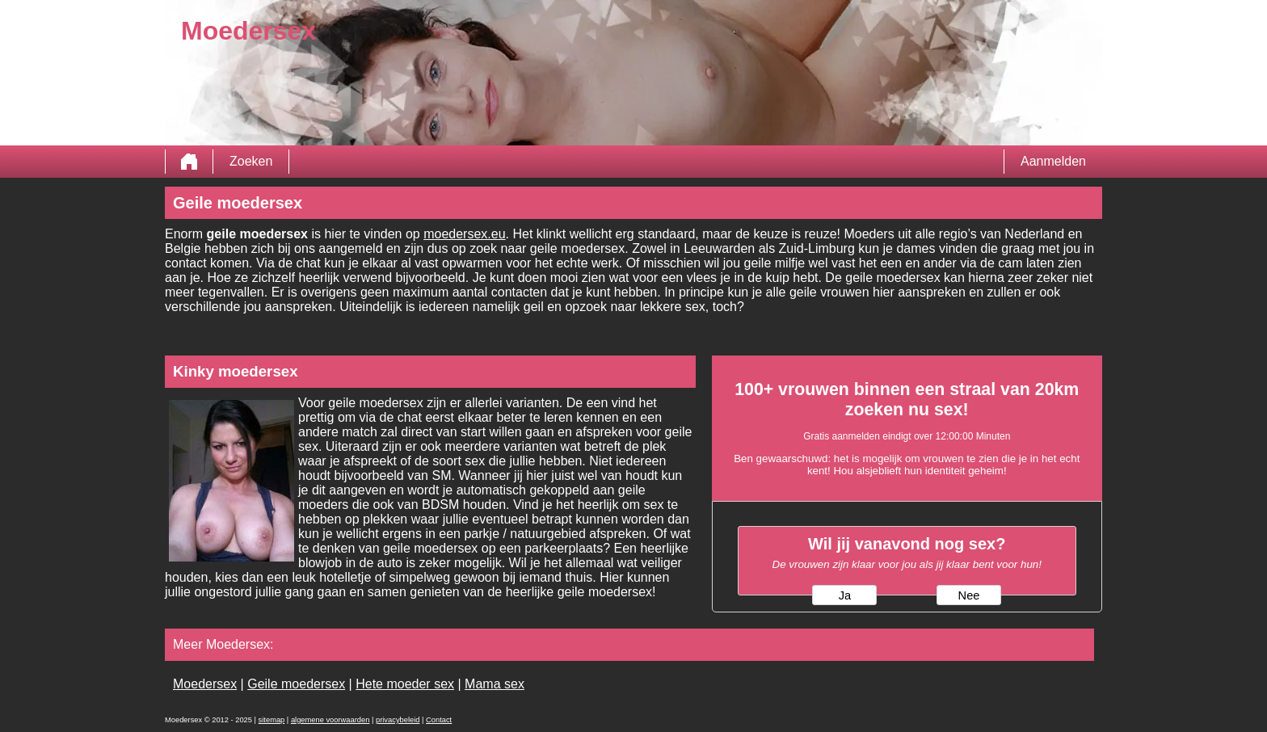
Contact (439, 720)
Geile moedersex (296, 684)
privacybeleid (397, 720)
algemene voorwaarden (330, 720)
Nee (969, 595)
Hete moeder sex (405, 684)
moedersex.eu (464, 234)
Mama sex (494, 684)
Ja (845, 595)
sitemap (272, 720)
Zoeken (250, 161)
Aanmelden (1053, 161)
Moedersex (205, 684)
